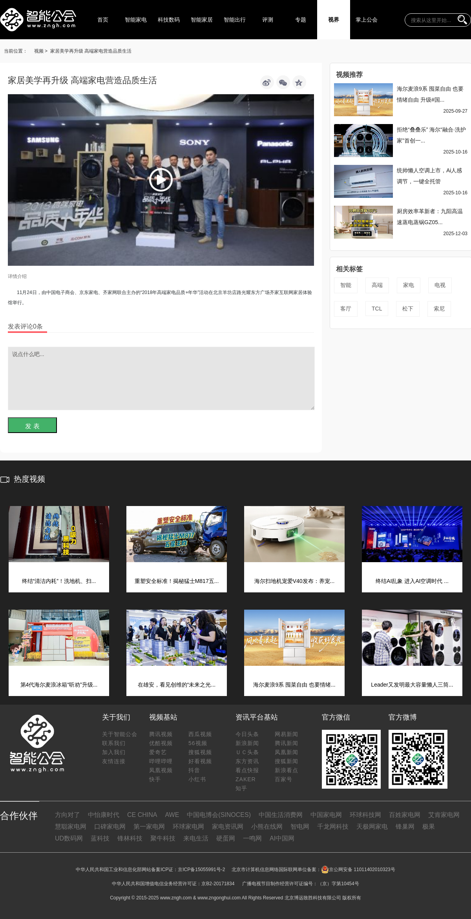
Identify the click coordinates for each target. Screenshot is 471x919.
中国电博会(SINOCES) (219, 814)
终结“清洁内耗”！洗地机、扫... (59, 581)
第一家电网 (149, 826)
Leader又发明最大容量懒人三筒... (412, 684)
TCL (377, 308)
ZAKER (246, 779)
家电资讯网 (227, 826)
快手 (155, 779)
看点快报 (247, 770)
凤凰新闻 (286, 752)
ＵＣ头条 (247, 752)
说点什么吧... (161, 378)
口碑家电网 (110, 826)
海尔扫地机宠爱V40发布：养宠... (294, 581)
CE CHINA (142, 814)
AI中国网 (282, 838)
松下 (407, 308)
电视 (439, 285)
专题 (300, 19)
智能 (345, 285)
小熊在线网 (267, 826)
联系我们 (114, 743)
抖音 (194, 770)
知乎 (241, 788)
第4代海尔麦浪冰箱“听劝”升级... (59, 684)
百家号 (283, 779)
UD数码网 (69, 838)
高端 (377, 285)
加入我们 (114, 752)
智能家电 (136, 19)
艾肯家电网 (444, 814)
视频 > (40, 51)
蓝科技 (100, 838)
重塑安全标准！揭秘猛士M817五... (177, 581)
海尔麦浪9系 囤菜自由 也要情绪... (294, 684)
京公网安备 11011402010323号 (358, 869)
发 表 (32, 426)
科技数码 (169, 19)
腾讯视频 (161, 734)
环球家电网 (188, 826)
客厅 (345, 308)
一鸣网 (252, 838)
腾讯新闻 (286, 743)
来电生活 (195, 838)
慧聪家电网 (70, 826)
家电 (408, 285)
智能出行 (235, 19)
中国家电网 (326, 814)
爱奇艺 (158, 752)
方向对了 (67, 814)
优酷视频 (161, 743)
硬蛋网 (225, 838)
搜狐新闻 (286, 761)
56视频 (197, 743)
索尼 (439, 308)
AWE (172, 814)
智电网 (299, 826)
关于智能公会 (119, 734)
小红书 (197, 779)
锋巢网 (405, 826)
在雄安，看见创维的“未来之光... (176, 684)
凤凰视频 (161, 770)
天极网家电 (372, 826)
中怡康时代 (103, 814)
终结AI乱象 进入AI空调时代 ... (412, 581)
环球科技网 (365, 814)
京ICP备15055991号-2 (201, 869)
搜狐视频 (200, 752)
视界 (333, 19)
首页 (102, 19)
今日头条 (247, 734)
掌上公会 (367, 19)
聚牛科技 (162, 838)
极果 (428, 826)
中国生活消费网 (281, 814)
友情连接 (114, 761)
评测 (267, 19)
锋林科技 (129, 838)
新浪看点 (286, 770)
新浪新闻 (247, 743)
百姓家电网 (404, 814)
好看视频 (200, 761)
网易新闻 (286, 734)
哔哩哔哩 (161, 761)
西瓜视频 (200, 734)
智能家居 (202, 19)
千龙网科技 (333, 826)
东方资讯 (247, 761)
